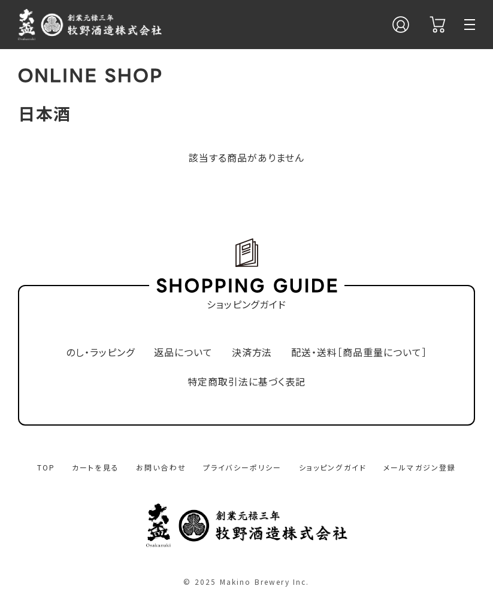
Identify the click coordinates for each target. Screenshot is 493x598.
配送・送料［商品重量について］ (359, 352)
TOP (46, 467)
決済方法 (252, 352)
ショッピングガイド (333, 467)
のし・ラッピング (100, 352)
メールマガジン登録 (419, 467)
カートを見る (95, 467)
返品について (183, 352)
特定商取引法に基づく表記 (246, 381)
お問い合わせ (161, 467)
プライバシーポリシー (242, 467)
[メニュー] (469, 24)
